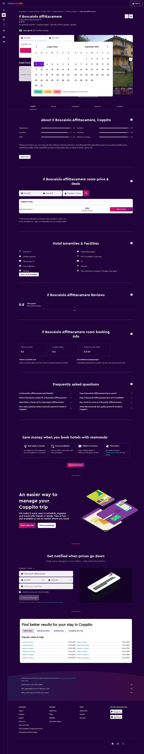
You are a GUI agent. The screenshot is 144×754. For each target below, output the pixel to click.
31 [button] (41, 85)
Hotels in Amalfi (27, 645)
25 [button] (47, 80)
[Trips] (4, 30)
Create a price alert (112, 452)
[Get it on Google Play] (116, 712)
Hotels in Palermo (82, 654)
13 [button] (57, 69)
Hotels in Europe (34, 11)
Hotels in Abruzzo (58, 11)
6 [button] (57, 64)
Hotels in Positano (82, 648)
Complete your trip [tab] (76, 631)
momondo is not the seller (77, 684)
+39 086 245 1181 (25, 27)
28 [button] (63, 80)
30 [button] (36, 85)
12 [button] (52, 69)
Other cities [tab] (28, 631)
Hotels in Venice (27, 648)
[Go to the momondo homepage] (15, 3)
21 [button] (63, 75)
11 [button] (47, 69)
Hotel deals (22, 11)
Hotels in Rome (27, 642)
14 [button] (63, 69)
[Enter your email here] (48, 586)
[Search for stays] (4, 15)
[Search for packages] (4, 24)
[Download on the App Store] (116, 717)
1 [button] (68, 59)
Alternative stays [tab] (43, 631)
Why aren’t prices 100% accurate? (77, 692)
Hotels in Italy (46, 11)
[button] (3, 3)
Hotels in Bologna (82, 658)
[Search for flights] (4, 10)
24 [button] (42, 80)
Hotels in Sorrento (28, 651)
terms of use (47, 602)
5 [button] (52, 64)
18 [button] (47, 75)
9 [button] (36, 69)
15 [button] (68, 69)
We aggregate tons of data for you (77, 688)
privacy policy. (58, 602)
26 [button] (52, 80)
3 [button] (41, 64)
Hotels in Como (27, 658)
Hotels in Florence (82, 645)
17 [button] (41, 75)
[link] (76, 465)
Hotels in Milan (81, 642)
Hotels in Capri (81, 651)
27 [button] (58, 80)
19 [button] (52, 75)
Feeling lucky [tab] (59, 631)
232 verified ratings (40, 30)
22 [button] (68, 75)
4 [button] (46, 64)
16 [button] (36, 75)
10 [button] (41, 69)
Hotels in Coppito (71, 11)
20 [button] (58, 75)
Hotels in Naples (28, 654)
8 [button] (68, 64)
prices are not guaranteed (67, 678)
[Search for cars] (4, 19)
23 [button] (36, 80)
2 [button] (36, 64)
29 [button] (68, 80)
